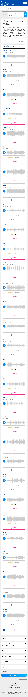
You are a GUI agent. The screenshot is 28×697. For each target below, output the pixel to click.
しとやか (5, 417)
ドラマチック (6, 610)
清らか (4, 70)
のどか (4, 475)
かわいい (5, 224)
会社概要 (14, 683)
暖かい (4, 205)
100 (13, 46)
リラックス (6, 571)
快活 (4, 494)
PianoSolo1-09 (7, 108)
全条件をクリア (23, 680)
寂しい (4, 320)
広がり (4, 166)
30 (8, 46)
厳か (4, 397)
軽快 (4, 378)
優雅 (4, 359)
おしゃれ (5, 282)
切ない (4, 147)
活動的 (4, 185)
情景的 (4, 552)
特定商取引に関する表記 (14, 687)
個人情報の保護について (14, 689)
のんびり (5, 89)
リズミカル (6, 243)
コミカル (5, 262)
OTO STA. (3, 8)
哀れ (4, 340)
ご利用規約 (14, 685)
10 (6, 46)
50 (10, 46)
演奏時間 (4, 671)
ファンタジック (7, 50)
